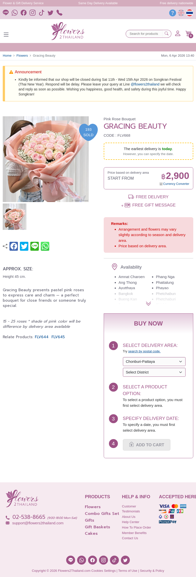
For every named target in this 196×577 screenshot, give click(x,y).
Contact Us (130, 538)
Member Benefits (134, 533)
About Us (128, 517)
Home (7, 55)
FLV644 (42, 337)
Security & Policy (152, 571)
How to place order (136, 527)
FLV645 (58, 337)
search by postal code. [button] (144, 351)
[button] (189, 33)
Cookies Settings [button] (103, 571)
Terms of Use (127, 571)
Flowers (22, 55)
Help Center (130, 522)
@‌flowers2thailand (145, 84)
